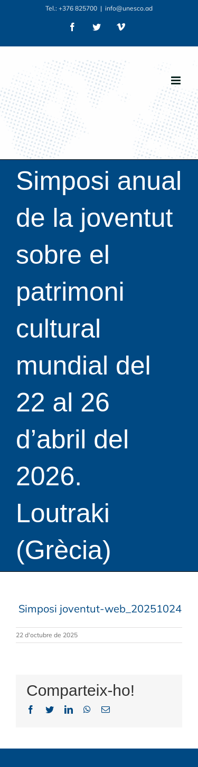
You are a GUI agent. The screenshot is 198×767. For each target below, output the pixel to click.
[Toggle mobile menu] (176, 80)
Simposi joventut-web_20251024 (100, 608)
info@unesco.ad (129, 8)
